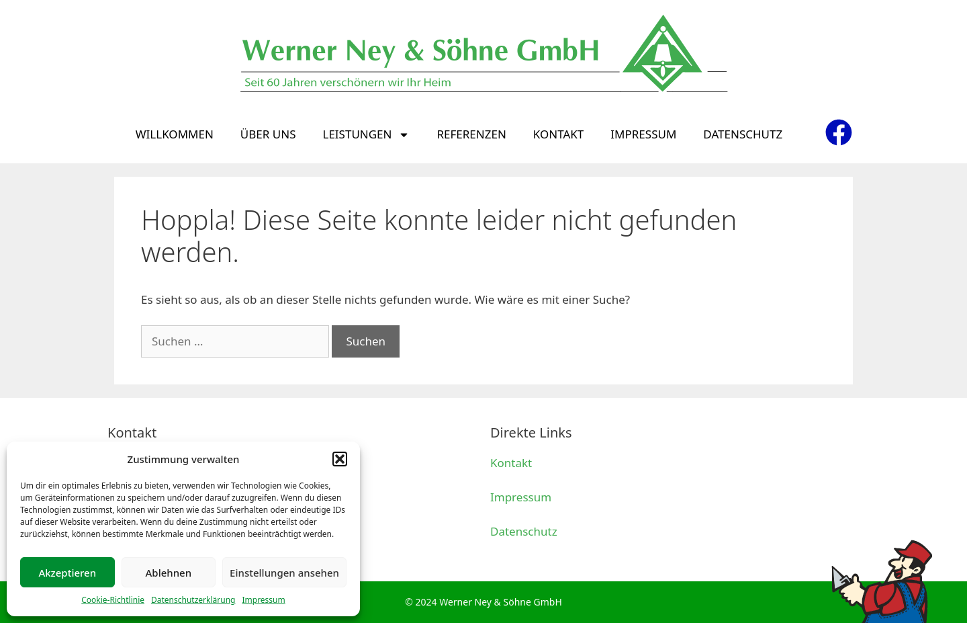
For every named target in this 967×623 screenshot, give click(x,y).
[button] (340, 459)
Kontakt (558, 134)
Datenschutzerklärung (193, 600)
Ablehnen (169, 572)
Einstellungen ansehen (284, 572)
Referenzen (471, 134)
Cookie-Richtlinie (112, 600)
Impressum (263, 600)
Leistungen (366, 134)
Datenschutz (742, 134)
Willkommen (175, 134)
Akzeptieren (67, 572)
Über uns (268, 134)
